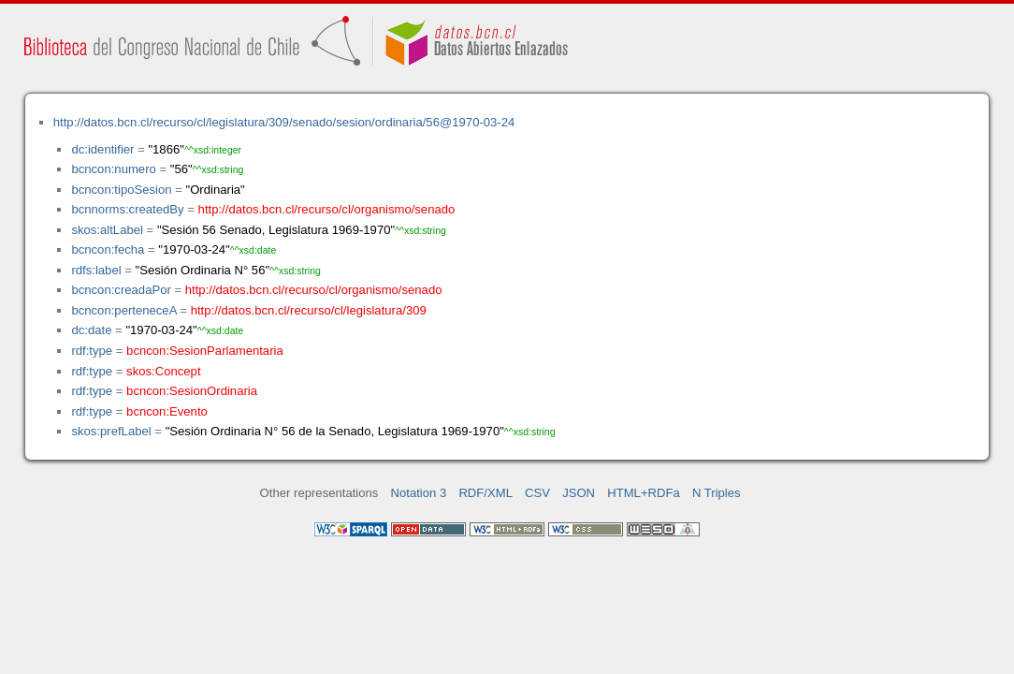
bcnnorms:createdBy (127, 209)
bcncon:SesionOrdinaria (191, 391)
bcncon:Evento (167, 411)
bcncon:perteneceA (123, 310)
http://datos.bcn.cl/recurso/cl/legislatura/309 (309, 310)
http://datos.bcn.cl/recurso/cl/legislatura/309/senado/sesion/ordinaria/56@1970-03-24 (284, 122)
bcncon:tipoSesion (121, 190)
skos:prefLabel (111, 431)
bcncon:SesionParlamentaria (204, 351)
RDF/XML (485, 493)
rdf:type (91, 351)
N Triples (716, 493)
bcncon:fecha (107, 249)
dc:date (91, 330)
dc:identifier (102, 149)
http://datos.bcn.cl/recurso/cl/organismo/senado (327, 209)
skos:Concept (163, 371)
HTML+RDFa (643, 493)
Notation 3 (419, 493)
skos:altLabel (107, 230)
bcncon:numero (113, 169)
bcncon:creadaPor (120, 290)
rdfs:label (96, 270)
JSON (578, 493)
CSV (537, 493)
